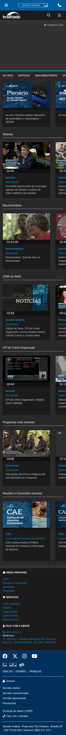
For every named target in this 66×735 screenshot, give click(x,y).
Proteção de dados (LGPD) (18, 711)
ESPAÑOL (21, 671)
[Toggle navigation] (59, 15)
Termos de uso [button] (11, 619)
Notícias (24, 75)
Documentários (46, 75)
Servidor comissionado (16, 693)
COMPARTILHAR (53, 25)
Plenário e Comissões (15, 583)
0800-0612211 (12, 632)
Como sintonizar (11, 603)
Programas (9, 590)
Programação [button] (10, 611)
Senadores (9, 587)
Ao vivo (8, 75)
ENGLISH (8, 671)
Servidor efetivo (11, 688)
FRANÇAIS (35, 671)
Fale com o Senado (15, 716)
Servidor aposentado (14, 698)
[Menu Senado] (6, 5)
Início (5, 579)
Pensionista (9, 703)
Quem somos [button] (10, 615)
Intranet (9, 681)
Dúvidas (7, 607)
